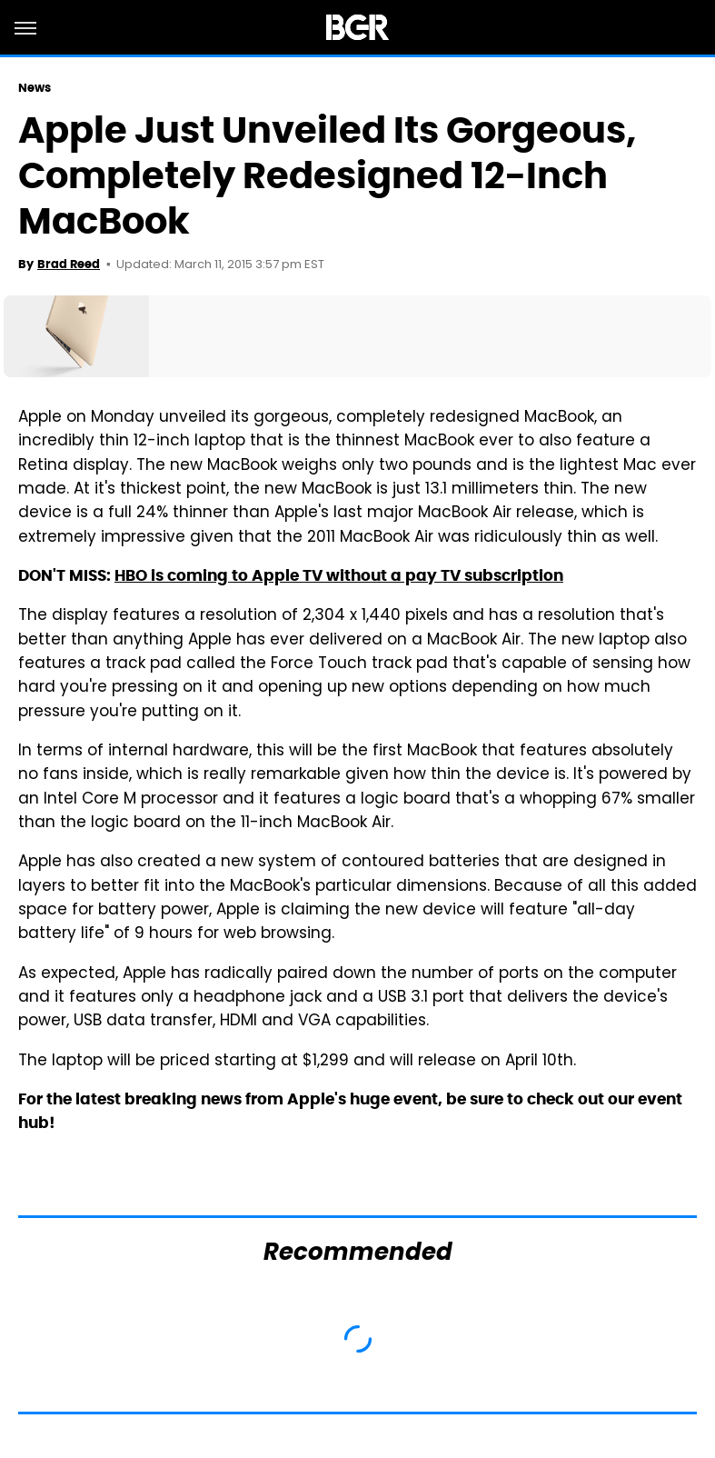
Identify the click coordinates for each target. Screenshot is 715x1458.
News (34, 87)
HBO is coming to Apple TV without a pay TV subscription (338, 575)
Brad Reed (68, 264)
